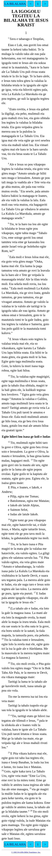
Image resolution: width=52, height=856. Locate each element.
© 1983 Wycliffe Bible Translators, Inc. (26, 852)
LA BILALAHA (15, 4)
